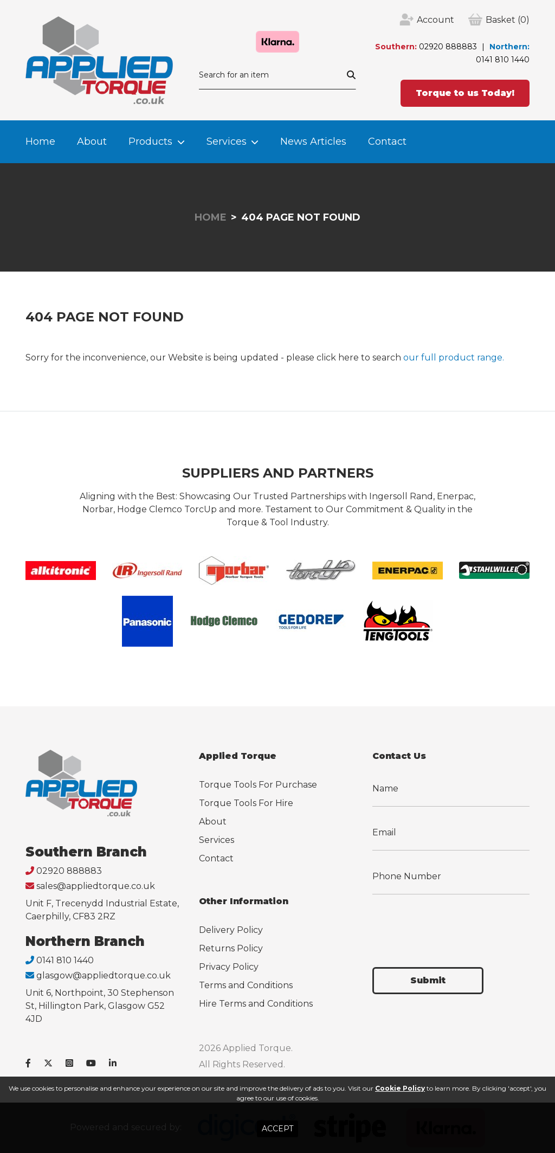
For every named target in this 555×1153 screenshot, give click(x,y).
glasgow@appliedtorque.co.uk (103, 975)
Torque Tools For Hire (246, 803)
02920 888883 (448, 46)
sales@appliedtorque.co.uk (95, 886)
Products (150, 141)
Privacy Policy (229, 967)
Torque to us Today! (465, 93)
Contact (387, 141)
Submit (428, 980)
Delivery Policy (231, 930)
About (92, 141)
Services (226, 141)
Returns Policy (231, 948)
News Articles (313, 141)
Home (40, 141)
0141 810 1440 (503, 60)
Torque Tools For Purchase (258, 785)
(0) (508, 20)
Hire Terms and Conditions (256, 1004)
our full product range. (453, 357)
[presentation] (454, 924)
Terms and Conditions (246, 985)
